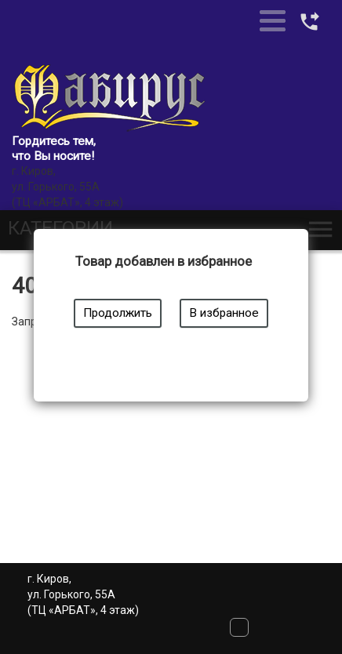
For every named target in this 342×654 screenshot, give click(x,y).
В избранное (224, 313)
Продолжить (117, 313)
